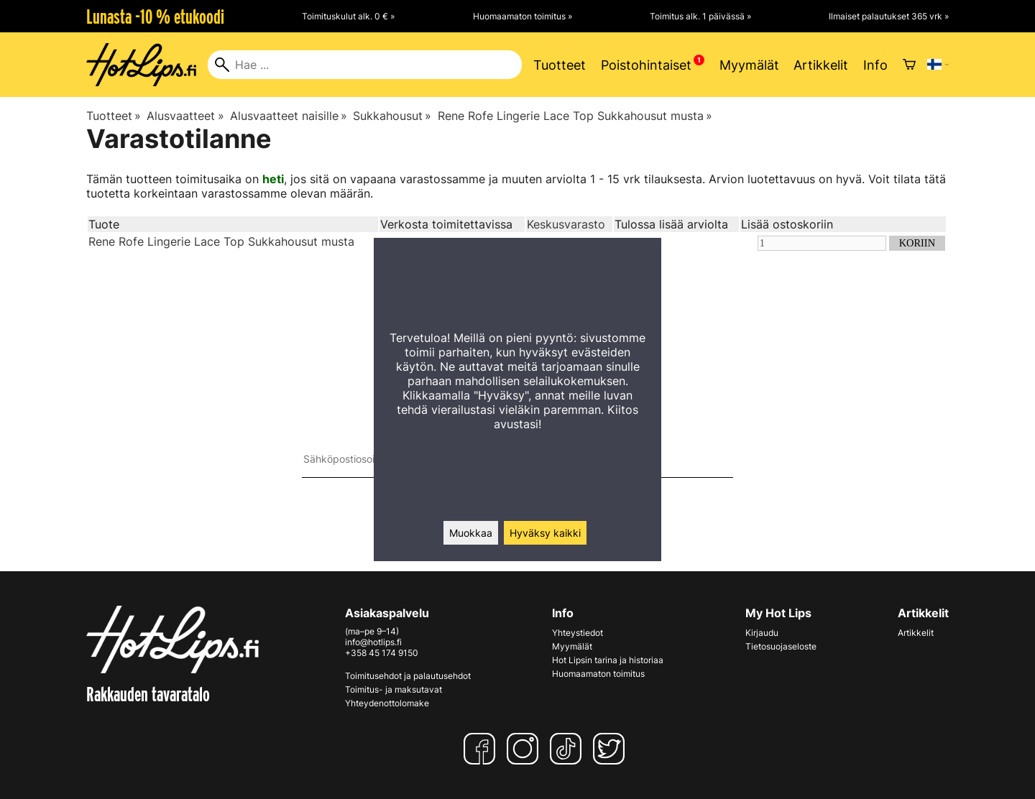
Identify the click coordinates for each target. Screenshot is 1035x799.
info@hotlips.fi (373, 642)
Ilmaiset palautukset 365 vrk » (889, 16)
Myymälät (749, 65)
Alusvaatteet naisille (288, 115)
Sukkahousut (392, 115)
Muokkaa (470, 533)
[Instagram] (525, 749)
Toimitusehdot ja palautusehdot (408, 675)
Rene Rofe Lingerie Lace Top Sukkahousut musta (575, 115)
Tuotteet (559, 65)
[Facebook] (482, 749)
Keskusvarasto (566, 224)
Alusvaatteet (185, 115)
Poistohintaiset (646, 65)
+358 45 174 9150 (381, 652)
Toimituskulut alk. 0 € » (348, 16)
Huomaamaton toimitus (598, 673)
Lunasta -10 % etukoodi (155, 16)
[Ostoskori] (909, 65)
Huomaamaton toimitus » (522, 16)
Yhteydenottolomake (387, 703)
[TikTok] (568, 749)
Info (875, 65)
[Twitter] (611, 749)
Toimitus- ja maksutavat (393, 689)
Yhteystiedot (577, 632)
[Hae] (365, 64)
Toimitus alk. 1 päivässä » (700, 16)
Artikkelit (821, 65)
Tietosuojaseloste (780, 646)
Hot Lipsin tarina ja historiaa (607, 660)
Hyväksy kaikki (545, 533)
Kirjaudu (761, 632)
